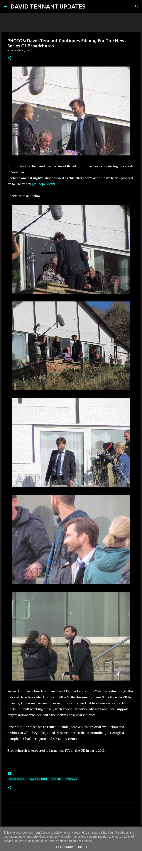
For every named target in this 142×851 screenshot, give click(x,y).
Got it (82, 847)
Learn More (65, 847)
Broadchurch (17, 779)
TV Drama (71, 779)
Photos (56, 779)
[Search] (90, 6)
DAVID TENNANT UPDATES (47, 6)
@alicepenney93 (44, 184)
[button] (9, 58)
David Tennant (38, 779)
